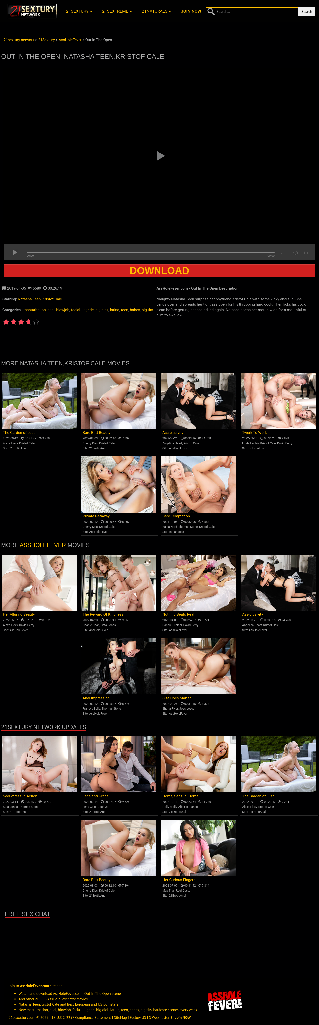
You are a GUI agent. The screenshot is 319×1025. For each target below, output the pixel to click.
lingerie (88, 310)
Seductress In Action (20, 796)
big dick (101, 310)
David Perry (284, 443)
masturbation (34, 310)
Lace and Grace (95, 796)
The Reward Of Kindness (103, 614)
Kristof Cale (52, 299)
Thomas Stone (188, 527)
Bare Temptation (176, 516)
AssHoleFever (178, 448)
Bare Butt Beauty (96, 432)
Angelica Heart (172, 443)
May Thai (168, 890)
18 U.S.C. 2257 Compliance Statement (81, 1017)
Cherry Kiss (90, 443)
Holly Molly (169, 807)
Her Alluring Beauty (19, 614)
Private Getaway (96, 516)
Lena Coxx (89, 807)
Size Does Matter (176, 698)
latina (114, 310)
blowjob (62, 310)
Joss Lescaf (187, 708)
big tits (147, 310)
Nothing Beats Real (178, 614)
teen (124, 310)
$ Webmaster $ (160, 1017)
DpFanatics (256, 448)
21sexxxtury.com (22, 1017)
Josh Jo (103, 807)
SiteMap (120, 1017)
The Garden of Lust (19, 432)
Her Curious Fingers (178, 880)
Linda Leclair (250, 443)
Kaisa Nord (169, 527)
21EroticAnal (17, 448)
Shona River (170, 708)
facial (75, 310)
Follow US (138, 1017)
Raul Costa (183, 890)
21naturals (156, 11)
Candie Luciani (172, 625)
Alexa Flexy (10, 443)
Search (306, 12)
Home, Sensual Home (180, 796)
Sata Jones (108, 625)
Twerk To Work (254, 432)
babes (135, 310)
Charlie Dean (91, 625)
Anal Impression (96, 698)
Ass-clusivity (172, 432)
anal (50, 310)
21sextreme (117, 11)
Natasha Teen (29, 299)
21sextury (79, 11)
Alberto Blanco (188, 807)
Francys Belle (91, 708)
